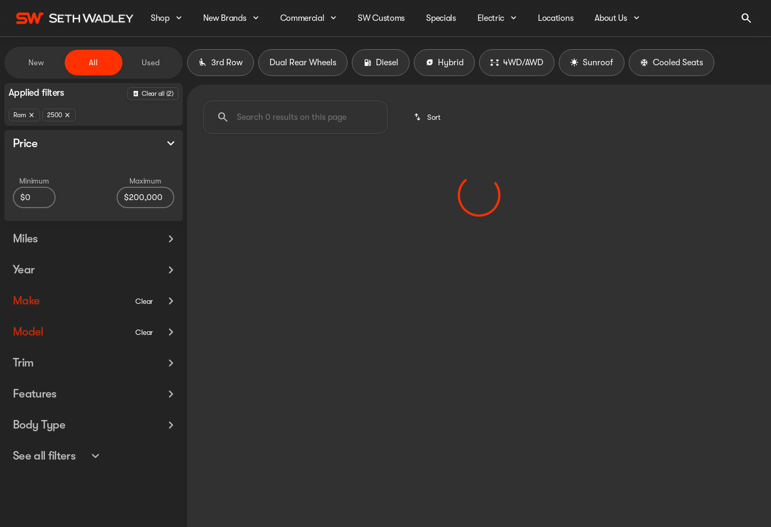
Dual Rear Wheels (302, 62)
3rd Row (220, 62)
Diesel (380, 62)
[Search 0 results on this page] (295, 117)
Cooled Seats (671, 62)
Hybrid (444, 62)
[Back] (153, 93)
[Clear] (144, 320)
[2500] (59, 115)
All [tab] (93, 62)
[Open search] (746, 18)
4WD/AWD (516, 62)
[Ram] (24, 115)
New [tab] (36, 62)
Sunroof (591, 62)
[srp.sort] (428, 117)
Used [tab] (151, 62)
